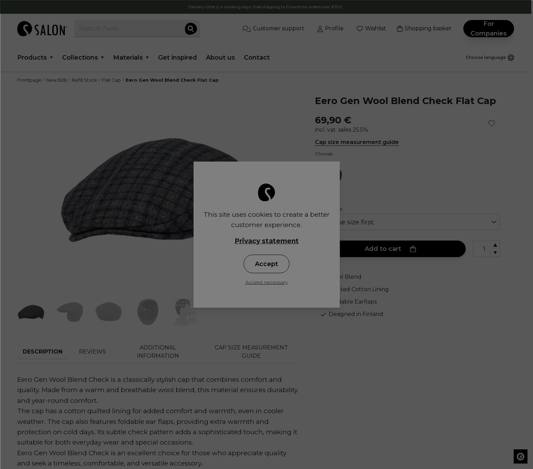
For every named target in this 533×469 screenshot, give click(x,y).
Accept (266, 264)
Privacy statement (267, 241)
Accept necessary (266, 282)
